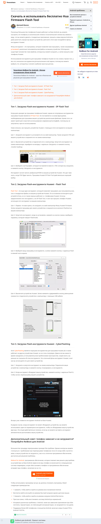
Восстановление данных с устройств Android (87, 16)
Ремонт (22, 2)
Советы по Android (85, 29)
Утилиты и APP (49, 2)
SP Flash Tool (34, 115)
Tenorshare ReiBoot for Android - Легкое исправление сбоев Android (29, 71)
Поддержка (76, 2)
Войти (95, 2)
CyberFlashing (19, 350)
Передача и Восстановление (34, 2)
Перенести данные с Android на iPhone (88, 21)
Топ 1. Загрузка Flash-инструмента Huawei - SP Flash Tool (33, 86)
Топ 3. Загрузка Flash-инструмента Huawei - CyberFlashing (34, 92)
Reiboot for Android (17, 460)
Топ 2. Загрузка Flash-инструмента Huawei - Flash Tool (32, 89)
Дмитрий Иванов (23, 25)
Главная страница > (19, 9)
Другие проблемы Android (87, 25)
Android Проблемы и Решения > (35, 9)
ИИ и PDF (57, 2)
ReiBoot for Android (88, 51)
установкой (15, 49)
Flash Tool (14, 190)
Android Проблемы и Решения (40, 27)
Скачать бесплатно (88, 65)
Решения (65, 2)
